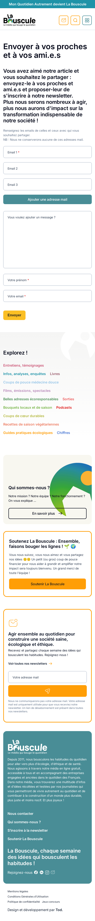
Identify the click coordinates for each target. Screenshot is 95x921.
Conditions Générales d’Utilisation (28, 896)
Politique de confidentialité (24, 901)
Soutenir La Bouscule (47, 584)
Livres (55, 374)
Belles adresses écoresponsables (30, 399)
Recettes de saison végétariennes (31, 424)
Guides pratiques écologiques (28, 433)
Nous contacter (20, 813)
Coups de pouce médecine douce (31, 382)
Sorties (68, 399)
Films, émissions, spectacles (27, 390)
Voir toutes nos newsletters (27, 663)
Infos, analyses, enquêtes (24, 374)
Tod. (59, 910)
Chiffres (63, 433)
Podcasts (64, 407)
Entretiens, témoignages (23, 365)
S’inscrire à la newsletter (28, 830)
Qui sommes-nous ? (24, 822)
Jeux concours (51, 901)
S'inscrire (63, 20)
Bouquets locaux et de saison (27, 407)
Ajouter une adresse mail (47, 199)
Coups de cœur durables (23, 416)
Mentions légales (18, 891)
